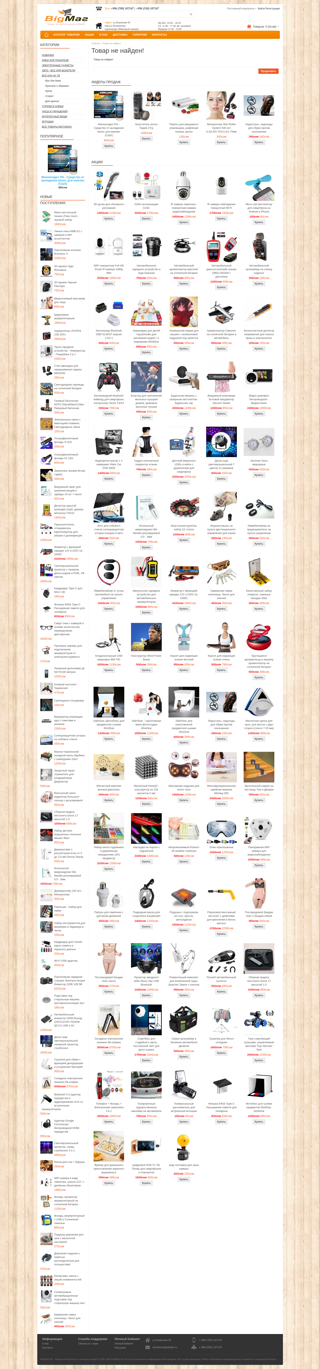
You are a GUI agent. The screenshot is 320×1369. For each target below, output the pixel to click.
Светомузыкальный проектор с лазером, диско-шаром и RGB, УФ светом (69, 571)
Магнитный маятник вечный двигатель (108, 787)
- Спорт (48, 96)
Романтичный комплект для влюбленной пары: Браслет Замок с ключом (183, 981)
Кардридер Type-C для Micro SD (68, 590)
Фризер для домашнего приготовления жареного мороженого (109, 1168)
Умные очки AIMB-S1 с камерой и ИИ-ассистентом (68, 235)
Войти (261, 8)
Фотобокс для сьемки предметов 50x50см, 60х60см (259, 1107)
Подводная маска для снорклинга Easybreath (146, 914)
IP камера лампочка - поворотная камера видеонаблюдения (184, 208)
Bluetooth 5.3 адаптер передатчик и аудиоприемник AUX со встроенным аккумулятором (62, 1102)
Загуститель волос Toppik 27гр (146, 126)
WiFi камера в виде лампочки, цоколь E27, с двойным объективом (69, 1182)
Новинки (48, 55)
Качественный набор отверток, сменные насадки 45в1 (259, 594)
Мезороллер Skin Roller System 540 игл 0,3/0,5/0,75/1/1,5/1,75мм (221, 128)
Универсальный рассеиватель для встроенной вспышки (184, 1107)
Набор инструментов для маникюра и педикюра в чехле (69, 927)
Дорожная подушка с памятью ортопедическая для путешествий (67, 1259)
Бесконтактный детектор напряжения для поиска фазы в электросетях (259, 334)
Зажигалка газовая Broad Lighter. (69, 472)
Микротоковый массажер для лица (69, 300)
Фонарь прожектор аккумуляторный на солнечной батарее (66, 1200)
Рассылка (120, 1347)
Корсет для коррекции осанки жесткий (184, 657)
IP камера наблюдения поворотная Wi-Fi (221, 206)
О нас (45, 1343)
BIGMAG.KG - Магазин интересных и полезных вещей (68, 1359)
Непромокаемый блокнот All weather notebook (183, 849)
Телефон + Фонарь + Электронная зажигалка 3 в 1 (109, 1107)
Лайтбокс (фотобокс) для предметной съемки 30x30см (108, 724)
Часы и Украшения (55, 111)
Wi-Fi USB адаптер (66, 960)
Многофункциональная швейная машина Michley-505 (221, 789)
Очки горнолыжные (221, 847)
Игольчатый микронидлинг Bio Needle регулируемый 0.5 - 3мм (67, 874)
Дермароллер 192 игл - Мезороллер (68, 892)
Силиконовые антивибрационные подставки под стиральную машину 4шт (69, 1297)
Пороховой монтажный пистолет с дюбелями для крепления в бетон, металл (221, 918)
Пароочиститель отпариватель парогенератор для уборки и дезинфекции (68, 530)
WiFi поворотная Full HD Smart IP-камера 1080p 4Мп (109, 269)
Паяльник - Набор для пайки (68, 908)
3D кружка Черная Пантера (65, 284)
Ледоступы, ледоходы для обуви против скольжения (259, 128)
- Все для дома (52, 80)
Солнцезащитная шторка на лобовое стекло (69, 737)
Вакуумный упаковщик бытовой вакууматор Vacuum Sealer (221, 399)
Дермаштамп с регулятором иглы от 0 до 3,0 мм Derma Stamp (68, 853)
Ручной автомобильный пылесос (221, 979)
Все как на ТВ (51, 75)
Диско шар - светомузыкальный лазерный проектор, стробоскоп (66, 1042)
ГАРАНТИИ (140, 34)
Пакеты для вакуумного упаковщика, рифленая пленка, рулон (183, 128)
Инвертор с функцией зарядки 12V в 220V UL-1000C (69, 550)
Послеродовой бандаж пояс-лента (109, 979)
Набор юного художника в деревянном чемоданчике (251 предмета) (109, 853)
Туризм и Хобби (52, 106)
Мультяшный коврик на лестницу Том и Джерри (259, 787)
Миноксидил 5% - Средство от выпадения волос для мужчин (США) (62, 180)
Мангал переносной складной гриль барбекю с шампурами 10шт (69, 755)
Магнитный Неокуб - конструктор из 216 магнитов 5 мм (146, 789)
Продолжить (268, 71)
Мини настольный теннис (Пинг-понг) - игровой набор (66, 216)
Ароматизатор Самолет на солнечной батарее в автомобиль (221, 334)
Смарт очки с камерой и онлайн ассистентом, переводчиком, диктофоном (69, 629)
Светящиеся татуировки (69, 700)
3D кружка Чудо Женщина (64, 268)
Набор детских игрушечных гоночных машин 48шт (67, 834)
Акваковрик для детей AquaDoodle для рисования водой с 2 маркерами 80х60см (146, 336)
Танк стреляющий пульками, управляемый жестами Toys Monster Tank (259, 1044)
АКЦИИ (89, 34)
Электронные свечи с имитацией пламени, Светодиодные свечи (67, 423)
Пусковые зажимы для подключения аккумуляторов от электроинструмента (68, 651)
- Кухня (48, 91)
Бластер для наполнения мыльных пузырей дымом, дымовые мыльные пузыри (146, 401)
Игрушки (48, 121)
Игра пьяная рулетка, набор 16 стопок (184, 527)
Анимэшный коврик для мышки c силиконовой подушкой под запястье (183, 334)
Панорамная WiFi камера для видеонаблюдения (259, 851)
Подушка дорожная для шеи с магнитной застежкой (69, 1238)
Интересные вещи (54, 116)
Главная (96, 43)
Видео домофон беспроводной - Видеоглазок (259, 399)
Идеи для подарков (55, 60)
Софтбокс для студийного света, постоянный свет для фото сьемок (146, 1044)
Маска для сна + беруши (69, 1161)
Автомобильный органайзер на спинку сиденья (259, 269)
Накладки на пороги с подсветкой (146, 849)
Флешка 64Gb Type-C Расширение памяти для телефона (69, 608)
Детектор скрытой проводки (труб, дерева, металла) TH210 (69, 509)
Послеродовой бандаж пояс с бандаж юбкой (259, 914)
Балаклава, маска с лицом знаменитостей (67, 1277)
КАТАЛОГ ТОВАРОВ (67, 34)
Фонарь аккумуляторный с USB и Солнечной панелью (69, 1219)
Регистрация (272, 8)
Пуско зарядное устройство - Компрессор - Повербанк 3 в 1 (69, 350)
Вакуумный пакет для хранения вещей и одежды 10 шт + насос (68, 490)
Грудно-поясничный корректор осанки (146, 462)
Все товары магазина (57, 126)
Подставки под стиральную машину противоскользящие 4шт (69, 999)
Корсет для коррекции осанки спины (221, 657)
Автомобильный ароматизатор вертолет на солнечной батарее (183, 269)
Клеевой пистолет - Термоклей (66, 686)
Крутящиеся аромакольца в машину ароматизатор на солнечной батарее (258, 661)
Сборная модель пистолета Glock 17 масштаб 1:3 (66, 815)
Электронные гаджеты (57, 65)
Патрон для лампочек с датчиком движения (108, 914)
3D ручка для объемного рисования (109, 206)
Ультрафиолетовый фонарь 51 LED (66, 456)
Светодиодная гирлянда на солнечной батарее (69, 386)
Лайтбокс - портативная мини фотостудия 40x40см (146, 724)
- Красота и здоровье (56, 85)
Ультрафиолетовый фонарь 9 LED (66, 440)
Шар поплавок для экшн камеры (184, 1166)
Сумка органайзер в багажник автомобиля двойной (184, 1042)
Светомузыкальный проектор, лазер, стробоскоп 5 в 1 (66, 1147)
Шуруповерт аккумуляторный (64, 316)
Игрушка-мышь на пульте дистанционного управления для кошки (221, 529)
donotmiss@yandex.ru (165, 1347)
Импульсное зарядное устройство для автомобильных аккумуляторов (146, 596)
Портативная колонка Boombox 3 (67, 251)
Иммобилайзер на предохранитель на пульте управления (259, 529)
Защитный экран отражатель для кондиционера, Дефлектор (64, 776)
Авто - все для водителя (58, 70)
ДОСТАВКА (120, 34)
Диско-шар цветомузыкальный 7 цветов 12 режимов (221, 464)
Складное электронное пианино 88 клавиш (68, 1080)
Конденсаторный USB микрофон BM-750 (108, 657)
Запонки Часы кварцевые (259, 462)
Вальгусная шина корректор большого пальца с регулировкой (68, 796)
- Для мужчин (51, 101)
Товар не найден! (112, 43)
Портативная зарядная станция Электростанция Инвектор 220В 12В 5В (69, 980)
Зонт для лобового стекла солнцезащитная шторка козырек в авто (109, 529)
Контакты (47, 1347)
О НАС (103, 34)
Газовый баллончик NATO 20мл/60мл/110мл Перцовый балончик (69, 404)
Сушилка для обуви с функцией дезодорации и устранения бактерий (68, 1063)
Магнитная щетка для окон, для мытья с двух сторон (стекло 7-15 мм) (259, 724)
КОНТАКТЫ (159, 34)
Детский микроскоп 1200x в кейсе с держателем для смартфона (184, 466)
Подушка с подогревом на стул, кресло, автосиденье (184, 916)
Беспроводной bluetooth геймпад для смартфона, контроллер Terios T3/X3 (108, 399)
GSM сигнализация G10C (146, 206)
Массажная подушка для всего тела (183, 787)
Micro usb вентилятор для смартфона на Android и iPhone (259, 208)
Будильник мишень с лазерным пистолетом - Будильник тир (183, 399)
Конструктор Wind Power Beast (146, 657)
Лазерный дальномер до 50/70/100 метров (69, 670)
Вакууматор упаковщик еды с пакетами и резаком (68, 720)
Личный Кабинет (123, 1343)
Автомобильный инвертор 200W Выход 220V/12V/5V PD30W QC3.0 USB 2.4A (68, 1020)
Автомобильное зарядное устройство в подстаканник (146, 269)
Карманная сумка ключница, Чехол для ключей (67, 1318)
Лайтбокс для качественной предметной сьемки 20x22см (184, 726)
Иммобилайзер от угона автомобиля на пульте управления (108, 594)
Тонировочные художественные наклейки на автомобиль (146, 1107)
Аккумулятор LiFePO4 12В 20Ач (67, 332)
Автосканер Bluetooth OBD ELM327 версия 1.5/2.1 (109, 334)
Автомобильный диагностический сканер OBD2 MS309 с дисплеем (221, 271)
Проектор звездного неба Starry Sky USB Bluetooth (146, 981)
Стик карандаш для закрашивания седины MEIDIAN (68, 369)
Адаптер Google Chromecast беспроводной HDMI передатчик (66, 1126)
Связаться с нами (88, 1343)
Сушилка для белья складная (221, 1040)
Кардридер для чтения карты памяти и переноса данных (68, 945)
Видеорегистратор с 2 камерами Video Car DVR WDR (108, 464)
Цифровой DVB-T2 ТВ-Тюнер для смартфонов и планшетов (146, 1168)
